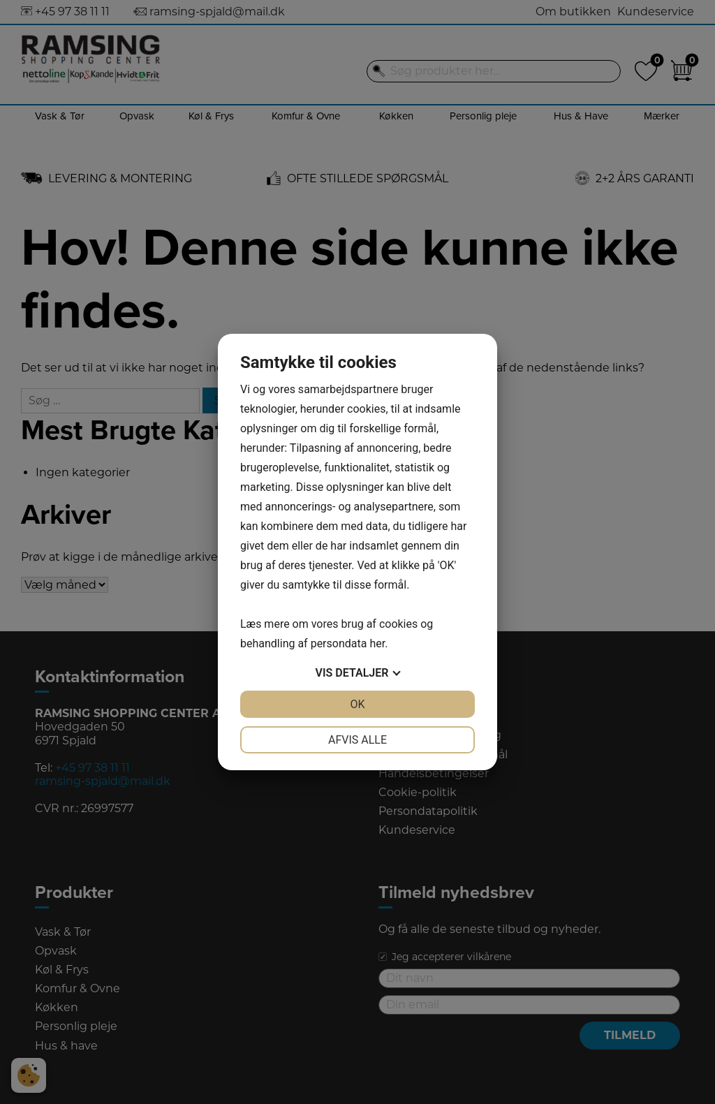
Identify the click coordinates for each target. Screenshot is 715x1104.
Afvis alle (357, 739)
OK (357, 704)
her (377, 643)
